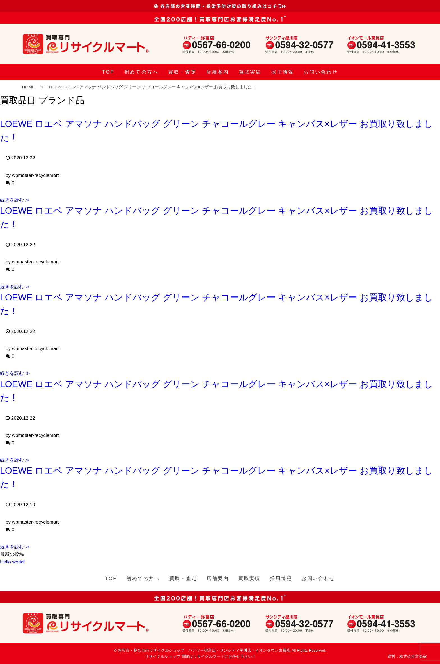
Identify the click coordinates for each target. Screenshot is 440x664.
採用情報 (282, 72)
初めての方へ (141, 72)
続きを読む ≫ (15, 200)
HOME (28, 87)
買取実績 (250, 72)
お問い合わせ (321, 72)
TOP (108, 72)
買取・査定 (182, 72)
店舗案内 (217, 72)
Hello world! (12, 562)
